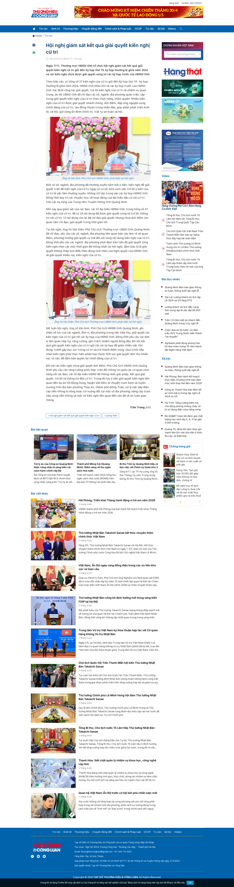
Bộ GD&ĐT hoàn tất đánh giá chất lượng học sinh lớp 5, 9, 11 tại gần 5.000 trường (184, 419)
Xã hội (161, 28)
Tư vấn (150, 28)
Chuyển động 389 (91, 28)
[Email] (44, 856)
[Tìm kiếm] (180, 29)
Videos (172, 28)
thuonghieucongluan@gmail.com (97, 851)
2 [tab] (184, 502)
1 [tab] (180, 502)
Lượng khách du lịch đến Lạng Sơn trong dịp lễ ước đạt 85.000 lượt (182, 310)
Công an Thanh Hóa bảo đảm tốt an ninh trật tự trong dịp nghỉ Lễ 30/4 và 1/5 (183, 393)
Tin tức (43, 28)
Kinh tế (55, 28)
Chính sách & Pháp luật (118, 28)
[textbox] (182, 54)
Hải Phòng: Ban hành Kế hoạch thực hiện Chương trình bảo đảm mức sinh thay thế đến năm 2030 (183, 380)
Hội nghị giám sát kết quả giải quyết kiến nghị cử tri (74, 415)
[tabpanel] (54, 460)
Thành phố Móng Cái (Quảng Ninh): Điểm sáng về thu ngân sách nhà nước (94, 467)
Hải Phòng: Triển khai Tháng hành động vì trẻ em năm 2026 (117, 500)
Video (166, 176)
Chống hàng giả (179, 446)
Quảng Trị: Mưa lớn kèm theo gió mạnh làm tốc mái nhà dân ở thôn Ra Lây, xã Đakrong (183, 432)
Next (200, 501)
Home (37, 35)
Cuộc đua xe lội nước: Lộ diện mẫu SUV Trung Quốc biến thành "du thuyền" (183, 333)
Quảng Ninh (111, 415)
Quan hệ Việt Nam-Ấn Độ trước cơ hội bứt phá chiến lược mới (118, 792)
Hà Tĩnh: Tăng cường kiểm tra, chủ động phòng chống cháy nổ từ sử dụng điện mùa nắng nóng (183, 406)
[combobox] (182, 54)
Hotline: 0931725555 (192, 3)
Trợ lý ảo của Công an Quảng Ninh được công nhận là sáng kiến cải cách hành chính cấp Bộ (53, 467)
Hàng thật (174, 3)
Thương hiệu (70, 28)
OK (190, 882)
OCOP (138, 28)
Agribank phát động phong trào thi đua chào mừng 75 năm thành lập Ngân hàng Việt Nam (183, 346)
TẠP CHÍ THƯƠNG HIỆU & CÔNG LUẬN (115, 877)
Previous (165, 501)
